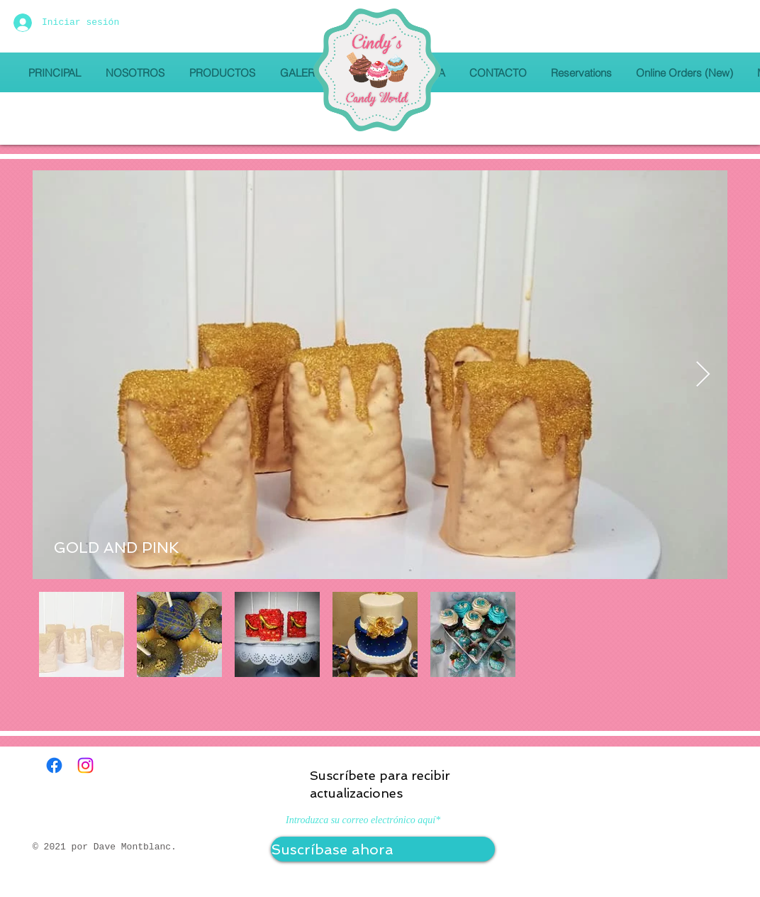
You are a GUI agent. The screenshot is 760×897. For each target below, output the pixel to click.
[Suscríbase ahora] (383, 849)
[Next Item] (703, 375)
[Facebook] (54, 765)
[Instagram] (85, 765)
